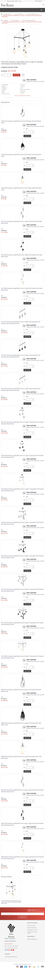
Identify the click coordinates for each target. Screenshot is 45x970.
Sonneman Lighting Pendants (32, 14)
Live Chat (18, 1)
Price (2, 128)
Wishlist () (38, 1)
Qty (2, 74)
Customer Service (31, 925)
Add (27, 128)
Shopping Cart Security (32, 929)
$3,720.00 (12, 71)
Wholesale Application (32, 939)
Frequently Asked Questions (11, 956)
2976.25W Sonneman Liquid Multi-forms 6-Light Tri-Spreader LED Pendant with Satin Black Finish (11, 902)
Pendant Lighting (15, 20)
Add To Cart (27, 136)
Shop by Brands (7, 14)
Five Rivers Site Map (31, 927)
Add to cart (16, 75)
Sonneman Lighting (18, 14)
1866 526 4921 (11, 1)
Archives (7, 954)
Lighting (6, 20)
